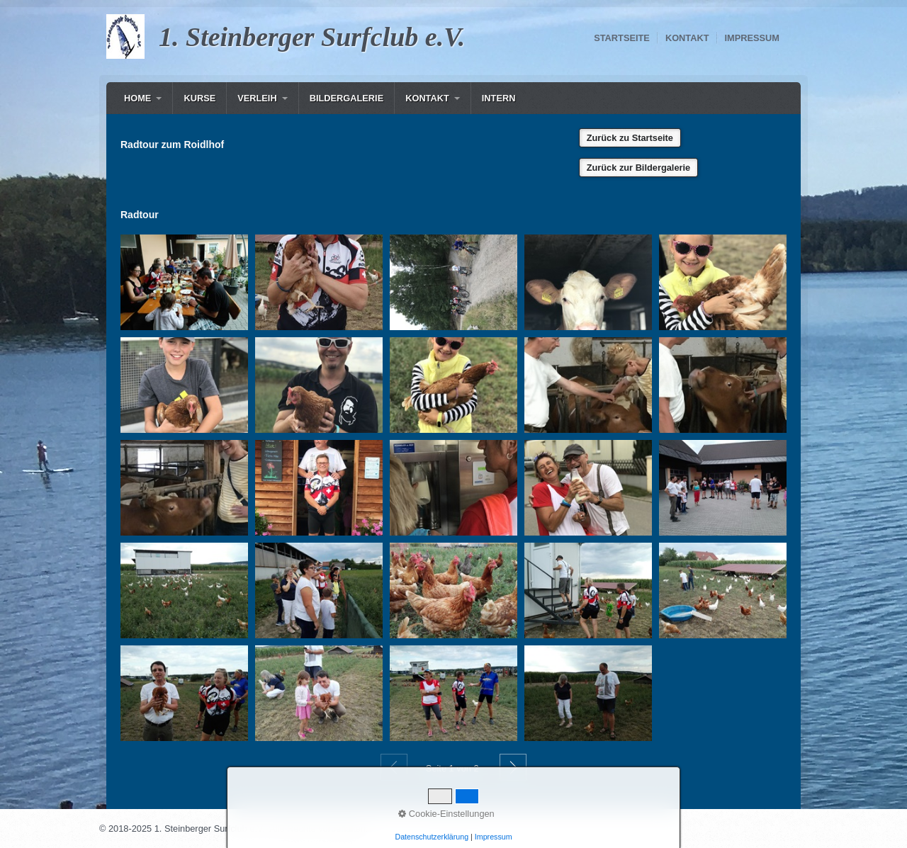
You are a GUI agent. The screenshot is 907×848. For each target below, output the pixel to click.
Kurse (199, 98)
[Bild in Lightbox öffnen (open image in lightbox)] (184, 282)
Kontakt (687, 38)
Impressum (752, 38)
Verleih (256, 98)
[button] (630, 137)
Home (137, 98)
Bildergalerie (347, 98)
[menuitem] (142, 98)
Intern (499, 98)
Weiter (513, 767)
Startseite (622, 38)
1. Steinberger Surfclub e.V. (312, 37)
